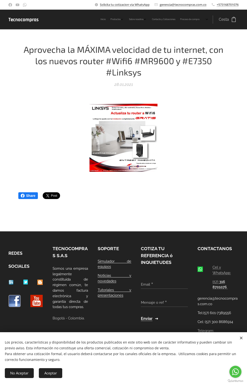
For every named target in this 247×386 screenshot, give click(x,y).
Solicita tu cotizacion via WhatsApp (125, 4)
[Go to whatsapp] (235, 372)
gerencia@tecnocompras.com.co (183, 4)
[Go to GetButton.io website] (235, 381)
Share (28, 196)
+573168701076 (228, 4)
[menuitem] (173, 20)
